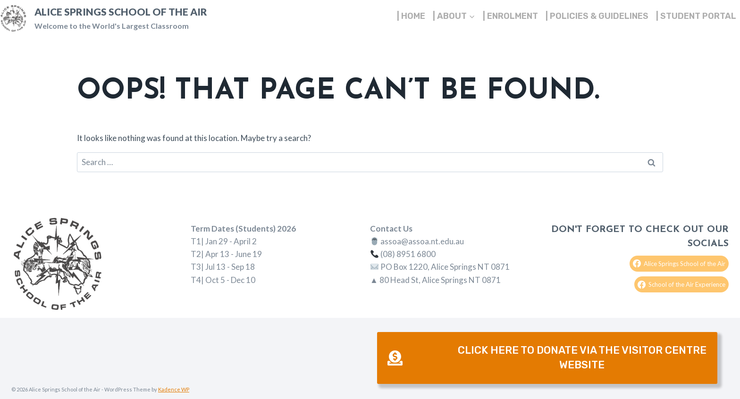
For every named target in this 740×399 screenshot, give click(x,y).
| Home (411, 16)
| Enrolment (510, 16)
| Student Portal (696, 16)
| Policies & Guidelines (597, 16)
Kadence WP (173, 389)
